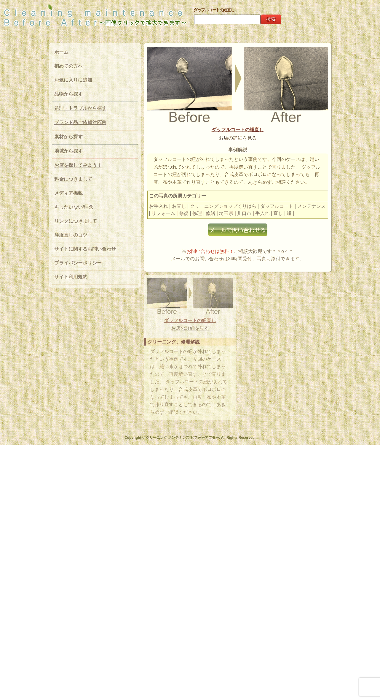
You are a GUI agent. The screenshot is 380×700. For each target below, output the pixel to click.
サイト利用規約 (70, 276)
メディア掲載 (68, 193)
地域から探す (68, 150)
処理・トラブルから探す (80, 108)
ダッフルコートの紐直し (238, 129)
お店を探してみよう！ (78, 165)
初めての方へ (68, 66)
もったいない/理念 (73, 207)
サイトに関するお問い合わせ (85, 248)
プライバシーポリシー (78, 262)
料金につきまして (73, 179)
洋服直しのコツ (70, 234)
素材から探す (68, 136)
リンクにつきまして (75, 221)
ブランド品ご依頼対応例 (80, 122)
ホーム (61, 52)
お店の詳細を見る (238, 137)
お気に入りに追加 (73, 80)
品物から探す (68, 93)
